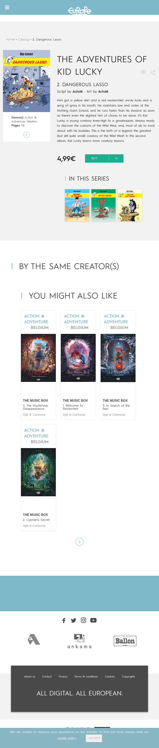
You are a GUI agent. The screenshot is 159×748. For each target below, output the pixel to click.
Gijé (25, 414)
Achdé (77, 91)
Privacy (63, 676)
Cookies (110, 676)
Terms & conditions (86, 676)
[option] (34, 639)
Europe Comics (79, 11)
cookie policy (66, 738)
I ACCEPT (94, 738)
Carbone (39, 414)
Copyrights (128, 676)
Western (32, 121)
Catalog (23, 39)
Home (10, 39)
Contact (47, 676)
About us (29, 676)
